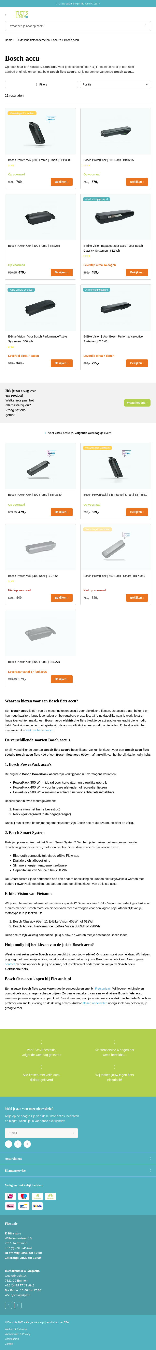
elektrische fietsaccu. (40, 730)
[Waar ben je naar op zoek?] (78, 26)
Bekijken (61, 181)
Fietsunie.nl (103, 988)
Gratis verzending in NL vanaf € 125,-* (79, 3)
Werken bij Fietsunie (16, 1329)
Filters (43, 84)
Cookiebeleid (12, 1339)
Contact (9, 1343)
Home (8, 40)
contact (10, 964)
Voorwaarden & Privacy (17, 1334)
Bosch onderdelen (95, 1003)
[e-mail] (41, 1133)
